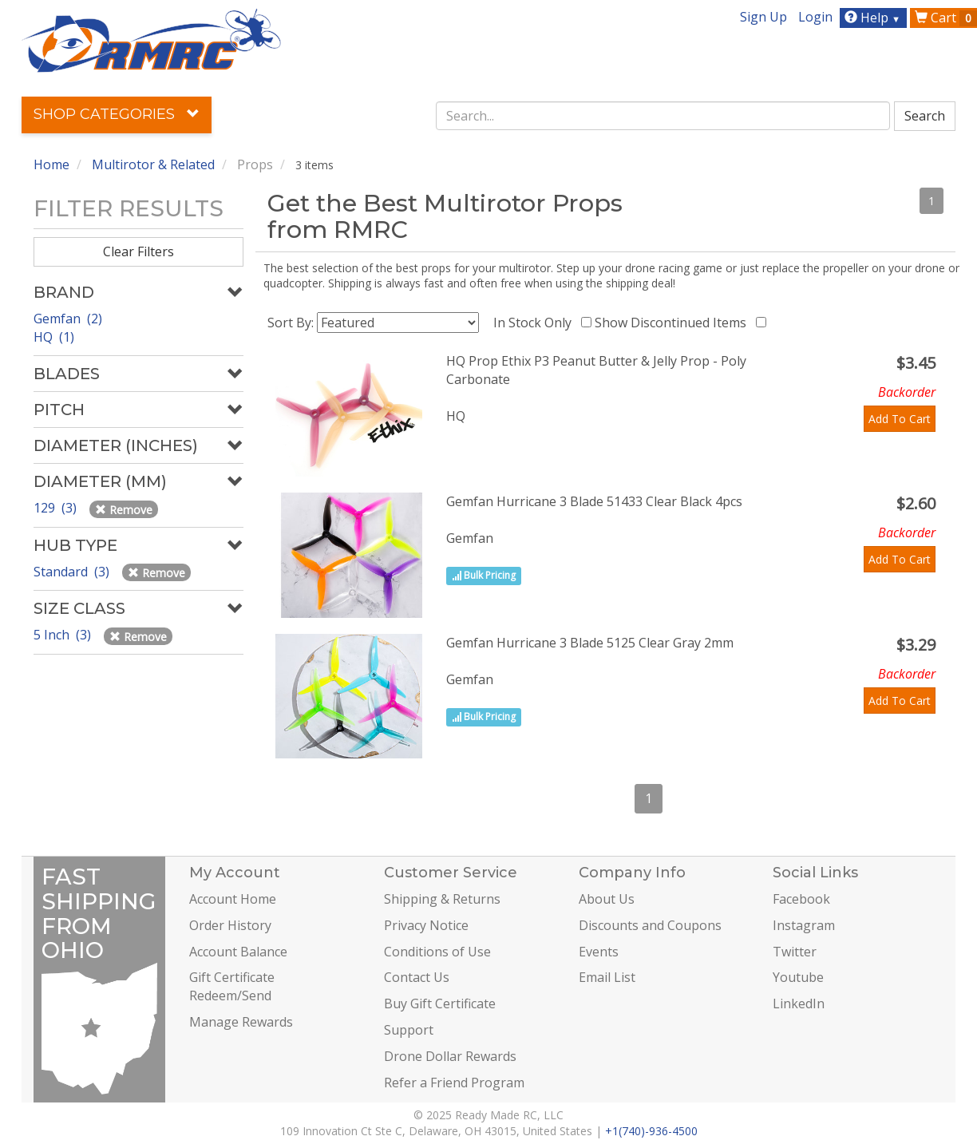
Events (599, 951)
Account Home (232, 899)
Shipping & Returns (442, 899)
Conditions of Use (437, 951)
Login (815, 17)
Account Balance (238, 951)
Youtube (798, 977)
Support (408, 1030)
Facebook (801, 899)
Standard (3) (73, 571)
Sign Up (763, 17)
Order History (230, 925)
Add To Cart (899, 418)
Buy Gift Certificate (440, 1003)
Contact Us (416, 977)
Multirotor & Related (153, 164)
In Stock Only (535, 322)
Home (51, 164)
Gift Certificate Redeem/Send (232, 986)
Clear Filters (138, 251)
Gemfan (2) (68, 318)
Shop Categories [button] (117, 114)
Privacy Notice (426, 925)
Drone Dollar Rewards (450, 1056)
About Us (607, 899)
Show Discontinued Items (674, 322)
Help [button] (874, 17)
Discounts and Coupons (650, 925)
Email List (607, 977)
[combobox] (663, 115)
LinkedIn (799, 1003)
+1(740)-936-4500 (651, 1130)
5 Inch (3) (64, 634)
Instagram (804, 925)
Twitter (795, 951)
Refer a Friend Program (454, 1082)
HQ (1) (54, 337)
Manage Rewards (241, 1022)
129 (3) (57, 508)
